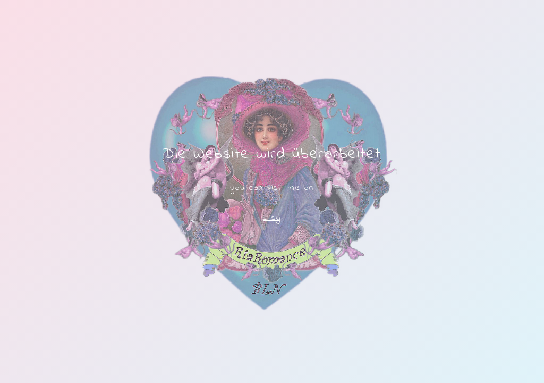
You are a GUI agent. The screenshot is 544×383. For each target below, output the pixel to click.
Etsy (272, 217)
